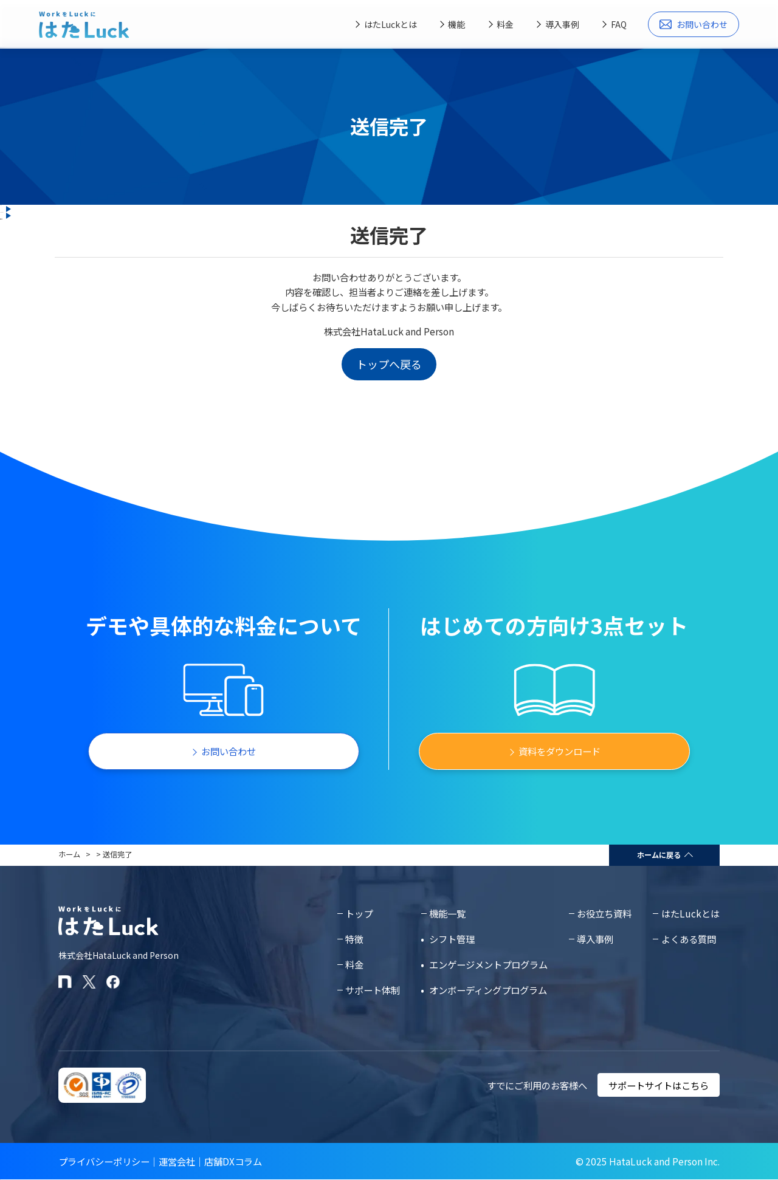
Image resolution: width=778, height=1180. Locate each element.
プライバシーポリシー (104, 1161)
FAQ (619, 24)
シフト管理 (452, 938)
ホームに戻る (659, 854)
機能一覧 (447, 913)
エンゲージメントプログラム (488, 964)
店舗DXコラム (233, 1161)
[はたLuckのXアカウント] (89, 982)
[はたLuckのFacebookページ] (113, 981)
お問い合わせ (693, 24)
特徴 (354, 938)
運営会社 (177, 1161)
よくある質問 (688, 938)
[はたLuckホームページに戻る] (84, 24)
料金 (505, 24)
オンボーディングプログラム (488, 989)
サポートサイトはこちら (658, 1085)
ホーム (69, 854)
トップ (359, 913)
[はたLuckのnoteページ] (65, 981)
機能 (456, 24)
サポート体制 (372, 989)
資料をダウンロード (559, 751)
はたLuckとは (390, 24)
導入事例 (562, 24)
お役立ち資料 (604, 913)
